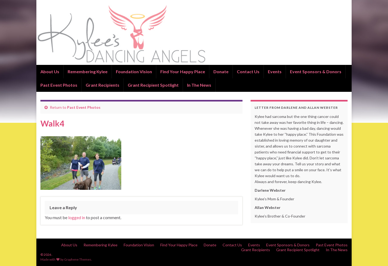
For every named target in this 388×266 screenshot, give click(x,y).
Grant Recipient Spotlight (153, 85)
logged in (76, 217)
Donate (220, 71)
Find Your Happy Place (182, 71)
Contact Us (248, 71)
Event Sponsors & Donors (315, 71)
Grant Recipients (102, 85)
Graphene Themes (77, 259)
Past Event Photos (58, 85)
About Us (49, 71)
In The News (199, 85)
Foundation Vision (134, 71)
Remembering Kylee (88, 71)
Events (275, 71)
